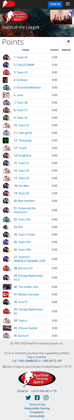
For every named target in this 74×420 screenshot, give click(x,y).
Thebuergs (25, 140)
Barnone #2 (25, 268)
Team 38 (22, 102)
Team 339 (24, 242)
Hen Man (23, 185)
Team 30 (23, 170)
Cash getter (25, 132)
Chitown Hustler (28, 328)
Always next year (28, 294)
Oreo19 (22, 302)
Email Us (23, 391)
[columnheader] (25, 50)
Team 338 (24, 249)
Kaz (20, 227)
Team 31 (23, 163)
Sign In (55, 4)
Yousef (22, 148)
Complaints (37, 412)
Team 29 (23, 178)
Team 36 (22, 117)
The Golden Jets (28, 286)
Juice (20, 95)
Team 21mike (26, 234)
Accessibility (37, 416)
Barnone (23, 335)
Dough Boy (24, 155)
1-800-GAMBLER (27, 360)
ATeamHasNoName (29, 87)
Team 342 (24, 219)
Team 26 (23, 193)
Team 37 (22, 110)
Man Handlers (26, 200)
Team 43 (22, 72)
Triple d (22, 320)
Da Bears (22, 80)
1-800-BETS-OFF (51, 360)
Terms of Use (37, 404)
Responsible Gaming (37, 408)
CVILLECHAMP (25, 64)
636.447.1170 (48, 391)
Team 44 (22, 57)
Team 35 (23, 125)
